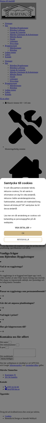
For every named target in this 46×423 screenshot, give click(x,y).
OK (23, 233)
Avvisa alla (23, 239)
